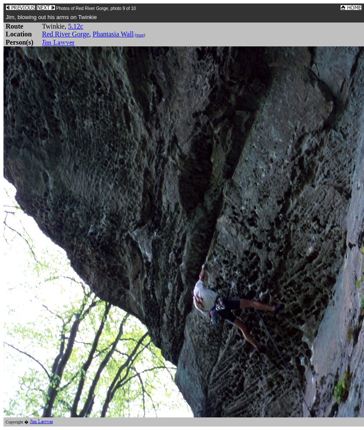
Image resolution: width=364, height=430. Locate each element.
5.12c (75, 26)
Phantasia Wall (113, 34)
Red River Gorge (65, 34)
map (140, 35)
